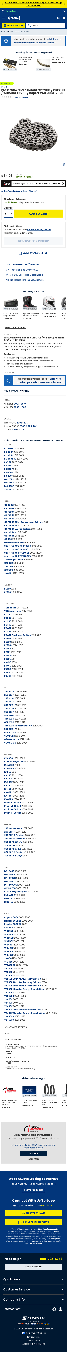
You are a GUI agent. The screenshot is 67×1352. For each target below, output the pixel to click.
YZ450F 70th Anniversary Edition (22, 1009)
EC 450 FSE (10, 458)
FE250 (7, 588)
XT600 (8, 958)
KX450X (8, 799)
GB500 (8, 539)
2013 (26, 422)
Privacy (39, 1243)
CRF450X (9, 535)
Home (4, 32)
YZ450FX (9, 1016)
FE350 (7, 592)
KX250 (7, 771)
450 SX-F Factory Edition (18, 725)
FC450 (8, 628)
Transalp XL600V (14, 559)
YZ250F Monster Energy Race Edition (24, 989)
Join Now (33, 1153)
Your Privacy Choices (36, 1333)
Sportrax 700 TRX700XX (17, 556)
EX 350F (8, 469)
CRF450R (9, 515)
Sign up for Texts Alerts (36, 1222)
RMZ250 (8, 898)
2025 (21, 429)
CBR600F (9, 504)
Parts (10, 32)
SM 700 (8, 489)
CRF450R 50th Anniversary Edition (23, 522)
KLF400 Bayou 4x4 (14, 761)
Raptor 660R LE (12, 920)
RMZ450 (8, 901)
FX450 (7, 672)
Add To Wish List (35, 253)
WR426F (9, 948)
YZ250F (8, 968)
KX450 (8, 789)
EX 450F (8, 472)
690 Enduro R (11, 739)
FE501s (8, 655)
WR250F (8, 931)
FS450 (7, 662)
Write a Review (21, 97)
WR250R (9, 937)
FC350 (7, 621)
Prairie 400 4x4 (12, 812)
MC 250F (9, 479)
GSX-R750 (10, 888)
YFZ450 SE (10, 965)
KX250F (8, 778)
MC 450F (9, 486)
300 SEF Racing (12, 848)
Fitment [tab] (9, 372)
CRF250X (9, 511)
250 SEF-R (9, 831)
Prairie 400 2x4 (12, 809)
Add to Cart (39, 214)
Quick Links (11, 1279)
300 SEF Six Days (13, 855)
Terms (31, 1243)
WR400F (9, 944)
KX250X (8, 785)
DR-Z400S (10, 881)
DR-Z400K (10, 878)
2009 (23, 407)
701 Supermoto (12, 611)
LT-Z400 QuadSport (15, 891)
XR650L (8, 573)
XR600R (8, 569)
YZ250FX (9, 992)
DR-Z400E (10, 874)
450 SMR (9, 715)
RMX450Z (9, 895)
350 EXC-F (10, 701)
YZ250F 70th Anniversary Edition (22, 982)
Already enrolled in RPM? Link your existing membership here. (33, 1146)
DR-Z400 (9, 871)
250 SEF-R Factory (14, 835)
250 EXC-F (10, 691)
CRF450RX (10, 532)
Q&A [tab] (7, 1033)
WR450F (9, 951)
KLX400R (9, 765)
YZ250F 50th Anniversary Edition (22, 978)
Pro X (4, 87)
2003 (17, 403)
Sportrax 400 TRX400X (17, 549)
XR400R (8, 566)
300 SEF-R (9, 845)
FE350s (8, 645)
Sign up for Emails (35, 1213)
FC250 (7, 614)
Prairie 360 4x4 (12, 806)
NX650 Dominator (14, 542)
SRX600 (8, 927)
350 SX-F (9, 708)
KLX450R (9, 768)
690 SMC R (10, 742)
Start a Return (33, 1266)
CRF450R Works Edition (17, 529)
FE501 (7, 652)
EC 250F (8, 448)
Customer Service (16, 1289)
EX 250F (8, 465)
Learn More (33, 1158)
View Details (37, 279)
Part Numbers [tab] (13, 1039)
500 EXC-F (10, 729)
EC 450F (9, 455)
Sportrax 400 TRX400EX (17, 545)
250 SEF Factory (13, 828)
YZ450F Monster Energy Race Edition (24, 1013)
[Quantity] (8, 214)
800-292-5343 (51, 1259)
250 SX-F (9, 694)
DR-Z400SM (11, 884)
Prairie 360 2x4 (12, 802)
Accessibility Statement (33, 1344)
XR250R (8, 563)
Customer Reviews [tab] (16, 1027)
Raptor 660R (11, 917)
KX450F (8, 792)
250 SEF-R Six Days (14, 838)
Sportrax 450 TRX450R (17, 552)
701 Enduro (10, 607)
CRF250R (9, 508)
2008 (16, 407)
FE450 (7, 648)
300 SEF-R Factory (14, 852)
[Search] (45, 25)
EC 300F (9, 452)
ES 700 (8, 462)
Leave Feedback (33, 1189)
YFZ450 (8, 961)
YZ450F (8, 1002)
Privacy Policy (33, 1337)
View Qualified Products (48, 1229)
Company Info (14, 1300)
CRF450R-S (10, 525)
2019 (23, 403)
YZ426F (8, 999)
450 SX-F (9, 718)
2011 (35, 426)
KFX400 (8, 758)
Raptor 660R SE (13, 924)
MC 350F (9, 482)
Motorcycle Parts (22, 32)
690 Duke (9, 735)
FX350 (7, 669)
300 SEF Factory (13, 841)
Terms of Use (33, 1340)
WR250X (9, 941)
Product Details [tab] (15, 327)
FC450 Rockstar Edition (17, 635)
